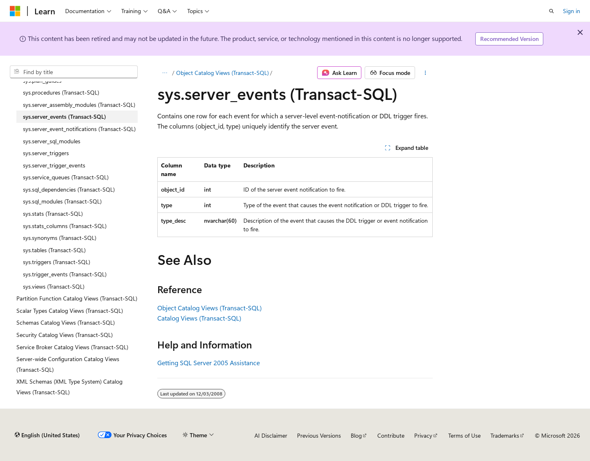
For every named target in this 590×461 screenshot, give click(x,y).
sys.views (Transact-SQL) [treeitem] (53, 286)
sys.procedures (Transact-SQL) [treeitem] (61, 92)
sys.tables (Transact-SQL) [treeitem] (54, 250)
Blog (356, 435)
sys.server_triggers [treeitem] (46, 153)
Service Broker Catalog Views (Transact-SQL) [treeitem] (72, 347)
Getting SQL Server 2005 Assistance (208, 362)
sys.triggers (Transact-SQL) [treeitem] (56, 262)
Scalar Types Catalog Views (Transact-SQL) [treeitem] (69, 310)
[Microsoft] (15, 11)
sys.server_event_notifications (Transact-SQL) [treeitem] (79, 129)
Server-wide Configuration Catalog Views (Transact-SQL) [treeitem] (67, 364)
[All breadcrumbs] (164, 72)
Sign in (571, 11)
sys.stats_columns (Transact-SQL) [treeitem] (65, 226)
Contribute (390, 435)
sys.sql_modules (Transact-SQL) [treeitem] (62, 201)
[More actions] (425, 72)
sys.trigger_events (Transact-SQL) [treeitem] (65, 274)
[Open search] (551, 11)
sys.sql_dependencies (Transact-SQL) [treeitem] (69, 189)
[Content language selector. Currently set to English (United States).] (47, 435)
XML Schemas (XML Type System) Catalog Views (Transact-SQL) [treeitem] (69, 386)
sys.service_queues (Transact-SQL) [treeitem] (66, 177)
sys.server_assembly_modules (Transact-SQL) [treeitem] (79, 104)
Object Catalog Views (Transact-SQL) (222, 73)
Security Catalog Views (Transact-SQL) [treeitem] (64, 335)
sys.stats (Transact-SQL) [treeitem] (53, 213)
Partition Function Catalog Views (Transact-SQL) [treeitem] (76, 298)
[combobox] (74, 72)
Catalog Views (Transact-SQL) (199, 318)
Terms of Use (464, 435)
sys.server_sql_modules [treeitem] (51, 141)
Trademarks (504, 435)
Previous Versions (319, 435)
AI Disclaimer (270, 435)
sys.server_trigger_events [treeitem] (54, 165)
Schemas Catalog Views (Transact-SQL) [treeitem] (65, 322)
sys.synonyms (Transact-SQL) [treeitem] (59, 238)
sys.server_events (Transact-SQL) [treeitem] (64, 116)
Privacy (423, 435)
